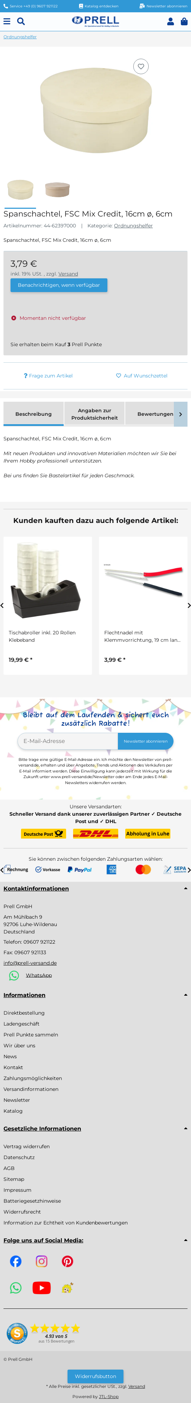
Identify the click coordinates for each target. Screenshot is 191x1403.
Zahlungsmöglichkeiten (32, 1078)
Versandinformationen (30, 1089)
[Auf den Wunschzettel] (141, 66)
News (10, 1056)
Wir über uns (19, 1045)
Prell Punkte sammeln (30, 1035)
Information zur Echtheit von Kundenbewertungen (65, 1223)
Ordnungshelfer (133, 225)
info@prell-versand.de (30, 963)
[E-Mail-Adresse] (67, 741)
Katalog (13, 1111)
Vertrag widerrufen (26, 1146)
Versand (68, 274)
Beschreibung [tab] (33, 414)
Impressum (17, 1190)
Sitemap (13, 1179)
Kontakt (13, 1067)
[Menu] (6, 21)
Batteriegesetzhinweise (32, 1201)
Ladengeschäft (21, 1024)
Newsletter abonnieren (146, 741)
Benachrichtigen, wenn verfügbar (59, 285)
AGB (9, 1168)
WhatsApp (39, 975)
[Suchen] (21, 21)
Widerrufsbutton (95, 1376)
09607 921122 (39, 942)
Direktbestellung (24, 1013)
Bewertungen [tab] (155, 414)
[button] (170, 21)
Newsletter (16, 1100)
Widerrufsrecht (22, 1212)
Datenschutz (19, 1157)
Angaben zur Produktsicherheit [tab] (94, 414)
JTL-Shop (109, 1396)
